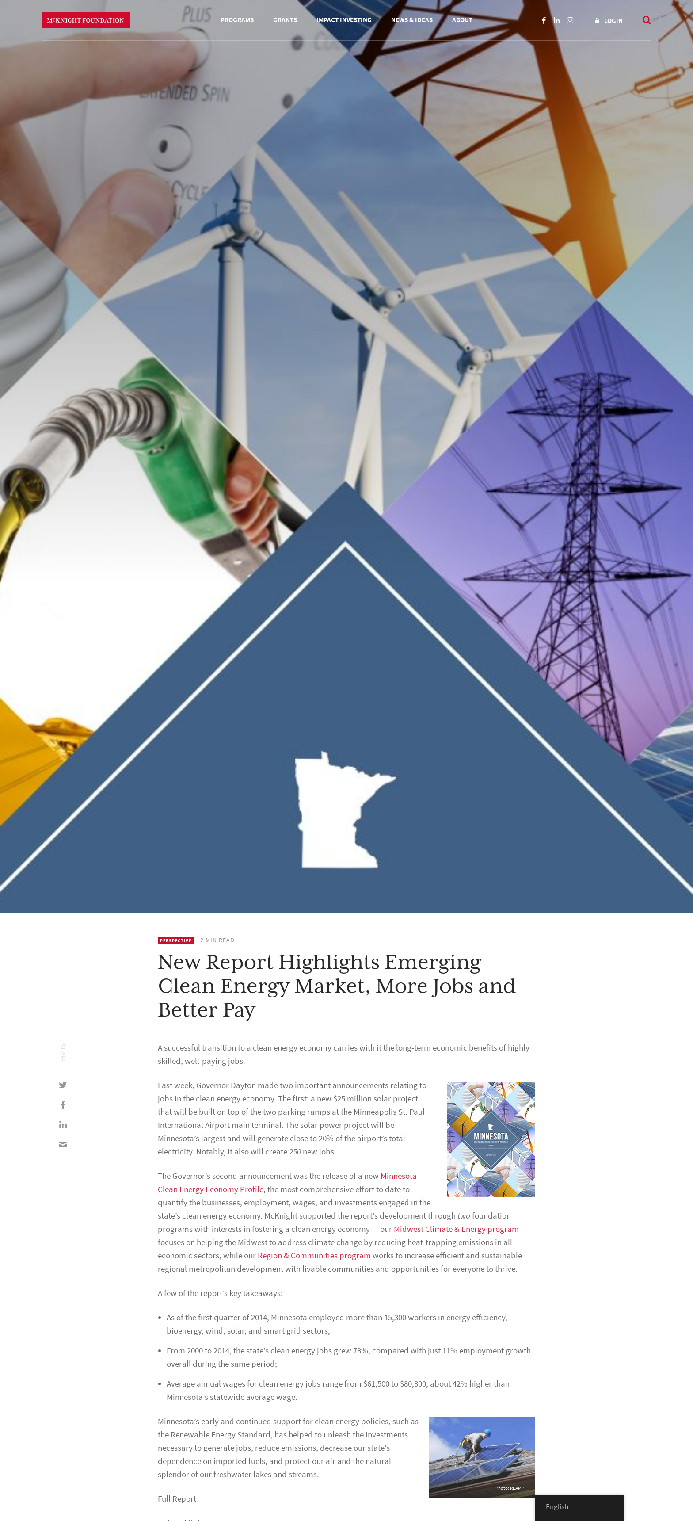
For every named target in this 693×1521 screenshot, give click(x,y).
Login (613, 20)
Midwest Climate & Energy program (456, 1228)
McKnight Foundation (86, 20)
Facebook (543, 20)
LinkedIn (556, 20)
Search (642, 20)
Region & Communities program (314, 1255)
